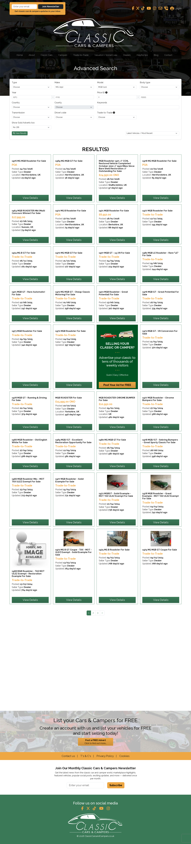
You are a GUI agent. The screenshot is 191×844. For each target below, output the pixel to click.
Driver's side (60, 112)
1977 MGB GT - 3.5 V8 (114, 296)
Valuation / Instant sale (105, 55)
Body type (145, 82)
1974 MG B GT (23, 296)
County (58, 102)
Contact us (68, 756)
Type (14, 82)
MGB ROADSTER (68, 470)
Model (100, 82)
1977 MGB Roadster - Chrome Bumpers (158, 471)
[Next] (102, 700)
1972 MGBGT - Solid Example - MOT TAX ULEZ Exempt (116, 581)
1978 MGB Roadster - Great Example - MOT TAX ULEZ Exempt (160, 583)
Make (57, 82)
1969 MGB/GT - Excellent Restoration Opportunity (73, 528)
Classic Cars (46, 55)
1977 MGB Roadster (157, 239)
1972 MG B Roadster (70, 239)
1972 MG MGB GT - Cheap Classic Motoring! (72, 351)
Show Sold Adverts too (23, 122)
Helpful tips (142, 55)
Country (16, 102)
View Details (30, 212)
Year (14, 92)
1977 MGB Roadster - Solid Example (69, 581)
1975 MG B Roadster (114, 636)
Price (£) (102, 92)
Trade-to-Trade (80, 55)
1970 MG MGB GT (68, 296)
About (32, 55)
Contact (168, 55)
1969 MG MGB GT (69, 175)
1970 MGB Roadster (70, 403)
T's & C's (85, 756)
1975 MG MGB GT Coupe (159, 636)
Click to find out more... (95, 741)
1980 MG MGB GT (112, 527)
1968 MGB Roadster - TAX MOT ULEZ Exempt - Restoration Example (28, 660)
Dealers (127, 55)
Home (20, 55)
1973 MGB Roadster (27, 403)
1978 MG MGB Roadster (159, 175)
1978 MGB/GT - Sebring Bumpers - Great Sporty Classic (160, 528)
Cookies (124, 756)
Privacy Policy (105, 756)
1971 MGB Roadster (114, 239)
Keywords (102, 102)
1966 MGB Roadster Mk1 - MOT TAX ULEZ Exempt (28, 581)
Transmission (18, 112)
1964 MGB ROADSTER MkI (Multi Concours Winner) (28, 240)
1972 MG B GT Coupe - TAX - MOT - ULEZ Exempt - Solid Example (73, 639)
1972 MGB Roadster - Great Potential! (113, 351)
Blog (156, 55)
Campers (62, 55)
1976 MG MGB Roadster (29, 175)
